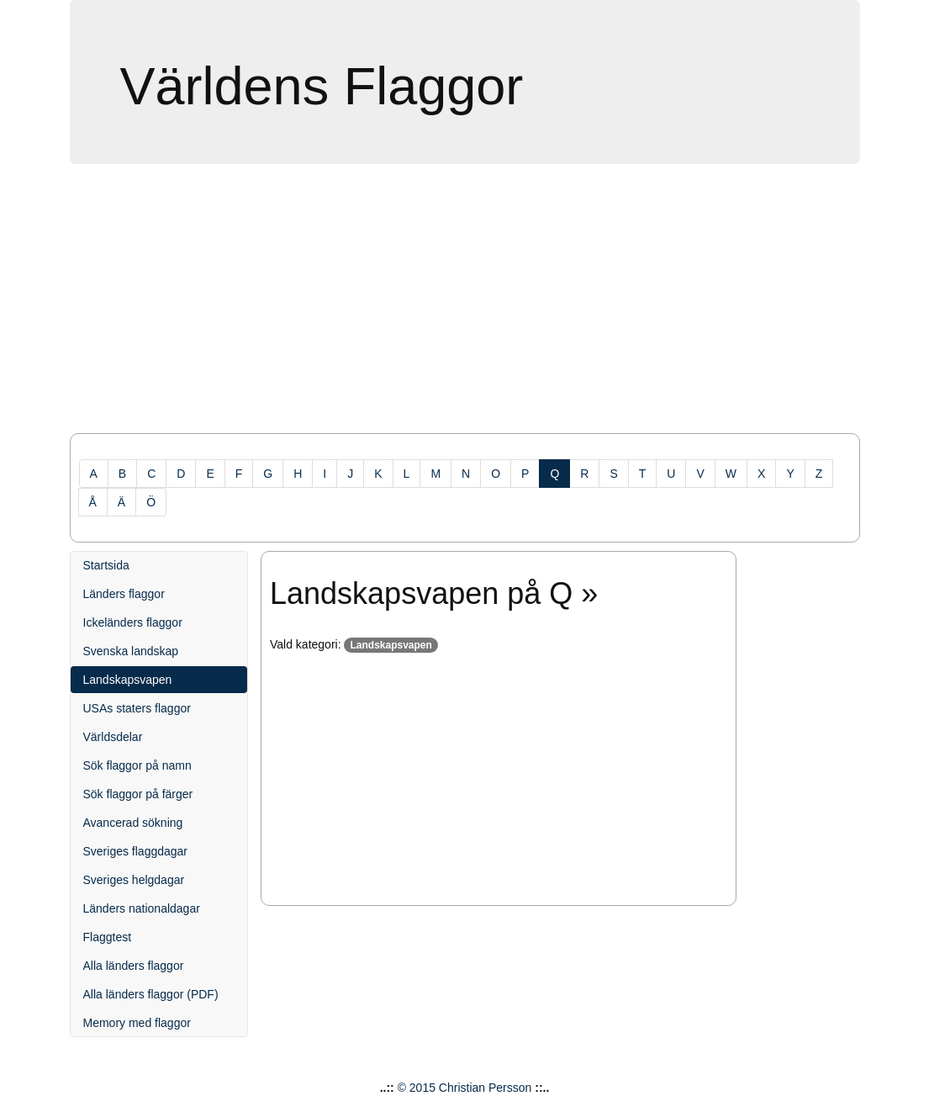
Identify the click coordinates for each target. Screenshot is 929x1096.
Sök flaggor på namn (137, 765)
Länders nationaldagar (141, 908)
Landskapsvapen (127, 679)
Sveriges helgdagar (134, 880)
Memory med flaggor (137, 1023)
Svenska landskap (131, 651)
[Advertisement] (465, 307)
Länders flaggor (124, 594)
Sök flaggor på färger (138, 794)
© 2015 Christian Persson (465, 1087)
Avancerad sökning (133, 822)
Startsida (106, 565)
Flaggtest (107, 937)
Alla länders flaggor (133, 965)
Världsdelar (113, 737)
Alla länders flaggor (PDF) (151, 994)
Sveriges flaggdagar (135, 851)
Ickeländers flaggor (132, 622)
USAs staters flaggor (137, 708)
